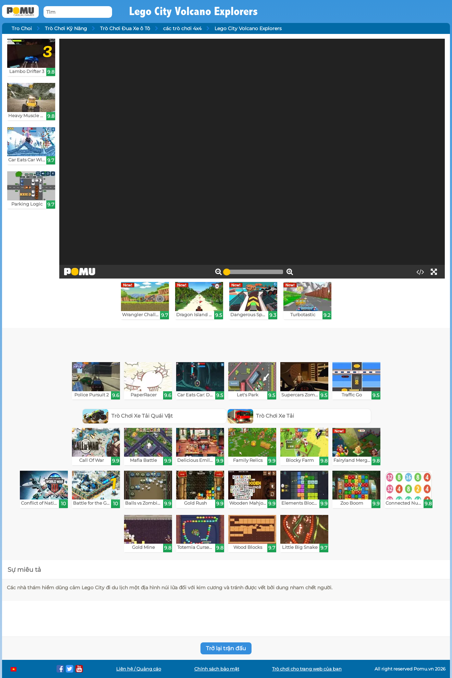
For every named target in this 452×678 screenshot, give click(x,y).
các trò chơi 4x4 (182, 28)
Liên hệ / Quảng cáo (138, 668)
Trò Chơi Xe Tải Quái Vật (128, 415)
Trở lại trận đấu (226, 648)
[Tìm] (78, 12)
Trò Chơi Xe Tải (261, 415)
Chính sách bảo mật (216, 668)
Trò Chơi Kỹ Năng (66, 28)
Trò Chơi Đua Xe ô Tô (125, 28)
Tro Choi (22, 28)
